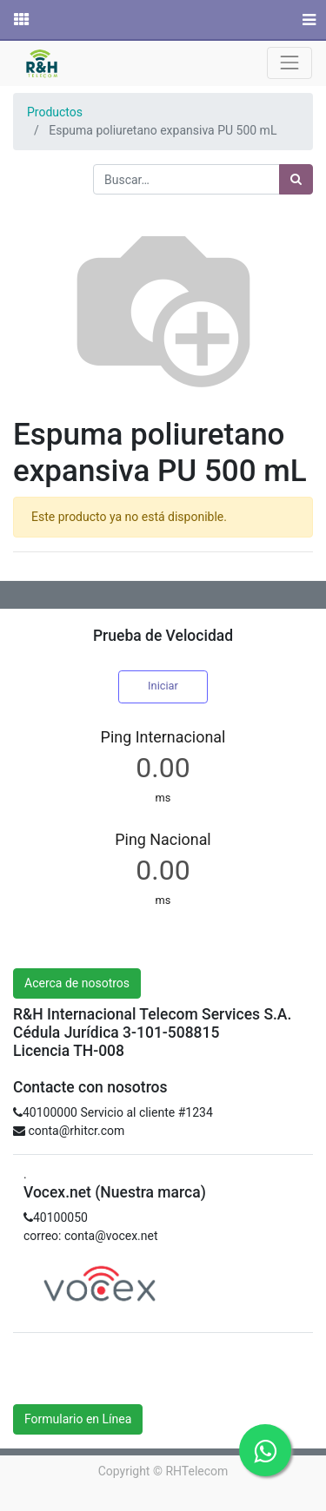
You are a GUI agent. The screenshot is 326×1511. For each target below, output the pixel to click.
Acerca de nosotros (77, 983)
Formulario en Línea (77, 1419)
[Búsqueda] (296, 179)
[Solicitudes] (20, 20)
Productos (55, 112)
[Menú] (307, 20)
